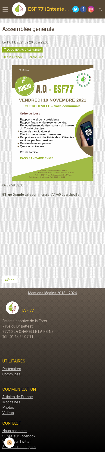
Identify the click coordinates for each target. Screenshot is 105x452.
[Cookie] (9, 442)
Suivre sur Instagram (19, 447)
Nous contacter (14, 431)
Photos (8, 407)
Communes (11, 374)
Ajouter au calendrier (22, 49)
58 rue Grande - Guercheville (22, 57)
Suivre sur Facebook (18, 436)
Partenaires (11, 369)
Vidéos (8, 413)
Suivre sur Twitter (16, 441)
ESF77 (9, 279)
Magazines (11, 402)
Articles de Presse (17, 397)
